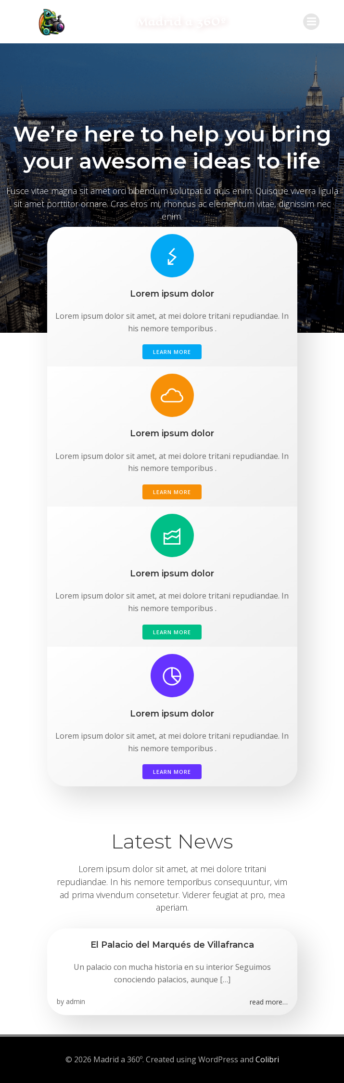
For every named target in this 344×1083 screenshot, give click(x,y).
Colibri (267, 1059)
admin (75, 1001)
